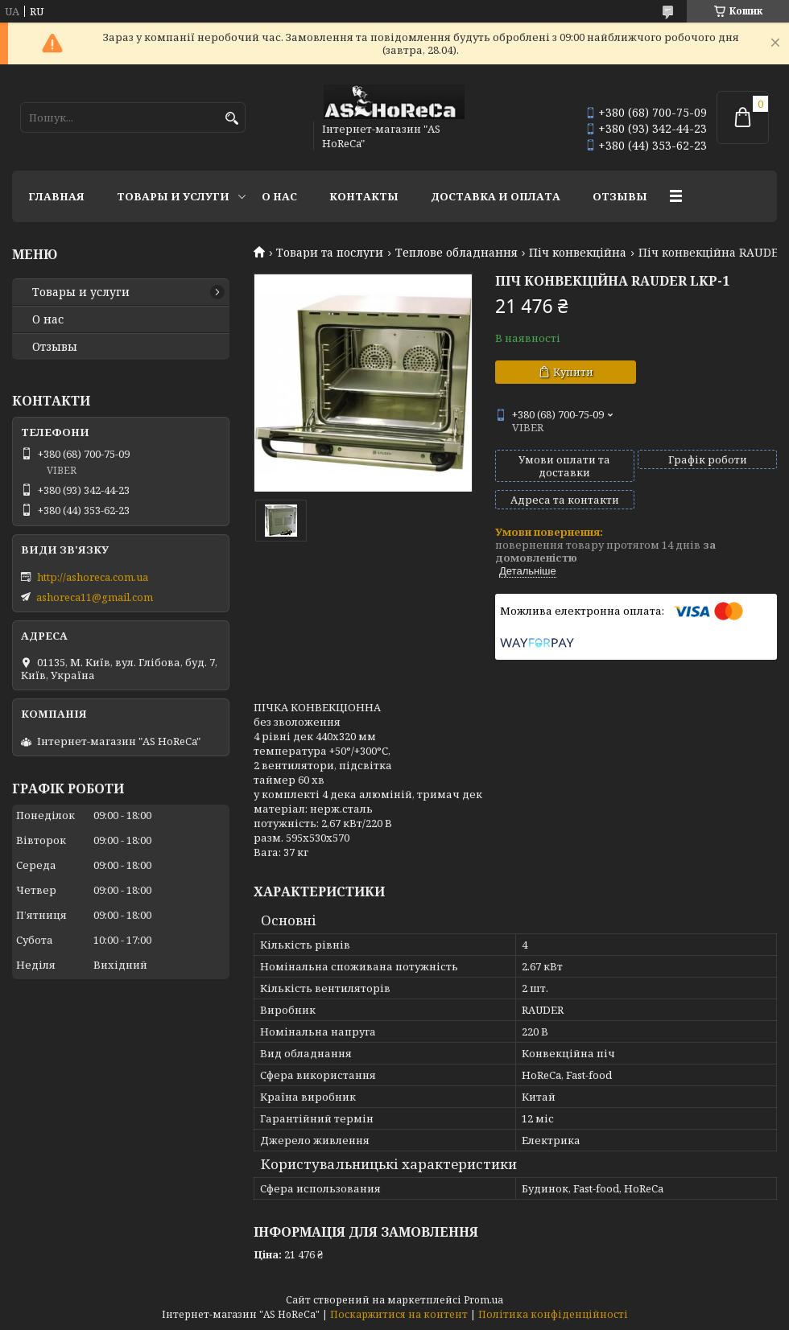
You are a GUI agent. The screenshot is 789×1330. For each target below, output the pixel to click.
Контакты (364, 196)
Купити (573, 371)
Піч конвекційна (577, 252)
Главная (56, 196)
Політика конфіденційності (553, 1314)
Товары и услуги (173, 196)
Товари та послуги (329, 252)
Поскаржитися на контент (399, 1314)
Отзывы (620, 196)
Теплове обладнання (456, 252)
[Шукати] (231, 119)
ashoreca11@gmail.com (94, 597)
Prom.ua (483, 1300)
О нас (279, 196)
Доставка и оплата (495, 196)
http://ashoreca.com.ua (92, 576)
